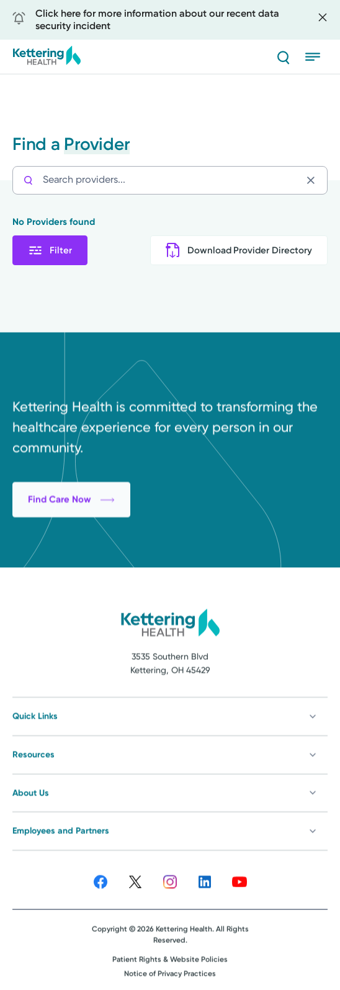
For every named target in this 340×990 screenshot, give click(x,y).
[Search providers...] (172, 180)
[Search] (282, 57)
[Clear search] (314, 180)
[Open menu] (316, 57)
